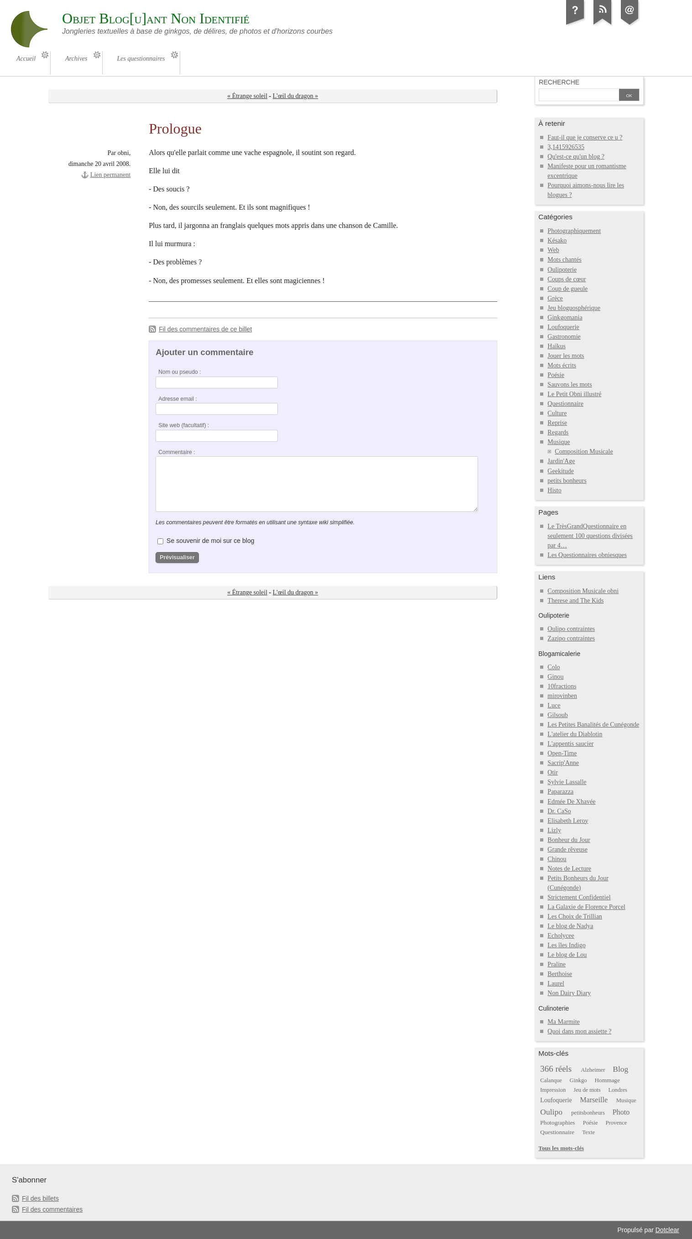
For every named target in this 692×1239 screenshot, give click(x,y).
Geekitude (560, 471)
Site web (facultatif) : (183, 425)
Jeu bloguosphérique (573, 308)
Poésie (555, 375)
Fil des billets (40, 1198)
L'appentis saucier (570, 743)
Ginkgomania (564, 317)
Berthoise (559, 974)
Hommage (606, 1080)
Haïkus (556, 346)
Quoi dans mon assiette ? (579, 1031)
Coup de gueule (567, 288)
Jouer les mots (565, 355)
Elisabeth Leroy (567, 820)
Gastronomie (563, 336)
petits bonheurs (566, 480)
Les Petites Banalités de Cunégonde (593, 724)
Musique (558, 442)
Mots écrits (561, 365)
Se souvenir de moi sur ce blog (210, 540)
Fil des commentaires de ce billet (205, 329)
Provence (616, 1123)
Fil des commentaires (52, 1209)
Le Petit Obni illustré (574, 394)
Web (553, 250)
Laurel (555, 983)
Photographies (557, 1122)
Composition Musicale (584, 451)
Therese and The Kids (575, 600)
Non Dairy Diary (569, 993)
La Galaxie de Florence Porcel (586, 906)
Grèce (554, 298)
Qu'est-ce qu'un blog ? (575, 156)
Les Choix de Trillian (574, 916)
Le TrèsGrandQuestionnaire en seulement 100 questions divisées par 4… (589, 536)
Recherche (559, 82)
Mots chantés (564, 259)
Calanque (551, 1080)
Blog (620, 1069)
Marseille (594, 1100)
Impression (553, 1090)
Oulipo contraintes (571, 628)
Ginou (555, 676)
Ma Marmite (563, 1021)
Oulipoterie (562, 269)
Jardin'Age (561, 461)
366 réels (556, 1069)
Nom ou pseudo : (179, 372)
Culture (557, 413)
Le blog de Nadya (570, 926)
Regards (557, 432)
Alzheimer (593, 1070)
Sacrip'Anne (563, 762)
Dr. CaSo (559, 811)
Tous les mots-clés (561, 1148)
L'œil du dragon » (295, 96)
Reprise (557, 422)
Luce (553, 705)
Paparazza (560, 791)
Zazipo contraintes (571, 638)
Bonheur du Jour (568, 839)
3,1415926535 (565, 147)
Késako (557, 240)
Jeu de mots (587, 1090)
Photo (621, 1112)
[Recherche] (579, 96)
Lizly (554, 830)
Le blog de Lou (567, 954)
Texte (588, 1132)
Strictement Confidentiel (578, 897)
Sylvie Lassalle (566, 782)
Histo (554, 490)
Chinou (556, 859)
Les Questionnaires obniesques (587, 555)
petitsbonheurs (588, 1113)
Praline (556, 964)
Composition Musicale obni (583, 591)
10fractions (561, 686)
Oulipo (551, 1111)
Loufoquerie (563, 327)
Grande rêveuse (567, 849)
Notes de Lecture (569, 868)
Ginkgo (578, 1080)
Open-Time (562, 753)
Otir (552, 772)
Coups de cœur (566, 279)
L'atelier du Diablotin (574, 734)
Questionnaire (565, 403)
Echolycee (560, 935)
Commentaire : (176, 452)
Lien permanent (110, 174)
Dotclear (667, 1230)
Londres (618, 1090)
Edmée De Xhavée (571, 801)
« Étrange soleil (247, 96)
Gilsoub (557, 715)
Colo (553, 667)
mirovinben (562, 695)
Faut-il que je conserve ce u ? (584, 137)
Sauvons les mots (569, 384)
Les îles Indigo (566, 945)
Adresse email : (177, 399)
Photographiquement (574, 230)
